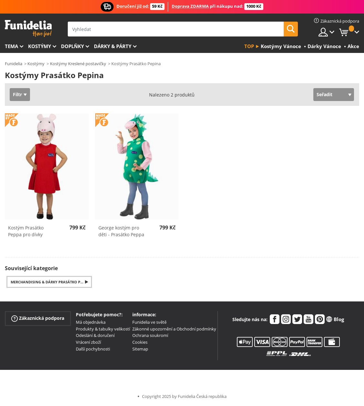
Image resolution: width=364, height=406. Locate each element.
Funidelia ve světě (149, 322)
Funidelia (13, 63)
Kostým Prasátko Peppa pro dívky (26, 231)
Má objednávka (91, 322)
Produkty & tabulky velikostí (103, 329)
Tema (11, 46)
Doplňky (72, 46)
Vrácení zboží (88, 342)
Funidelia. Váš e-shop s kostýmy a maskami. (28, 28)
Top (249, 46)
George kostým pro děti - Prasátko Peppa (121, 231)
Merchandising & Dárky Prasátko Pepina (51, 281)
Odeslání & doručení (95, 335)
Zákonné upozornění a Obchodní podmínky (174, 329)
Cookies (139, 342)
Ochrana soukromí (150, 335)
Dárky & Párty (112, 46)
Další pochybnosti (93, 349)
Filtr (17, 94)
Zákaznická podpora (37, 318)
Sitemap (140, 349)
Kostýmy (39, 46)
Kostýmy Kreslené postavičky (78, 63)
